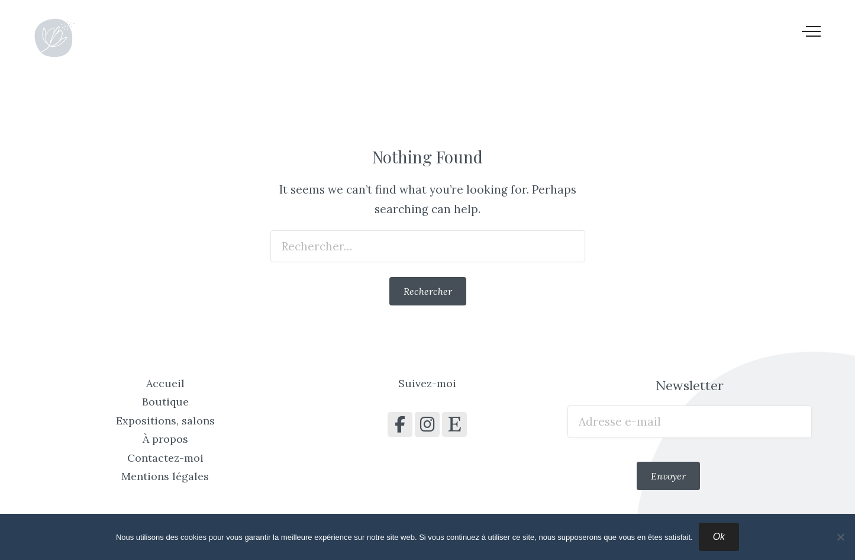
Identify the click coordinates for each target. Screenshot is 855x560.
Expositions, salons (165, 420)
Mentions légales (165, 476)
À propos (165, 439)
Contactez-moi (165, 458)
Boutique (165, 401)
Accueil (165, 383)
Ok (719, 537)
